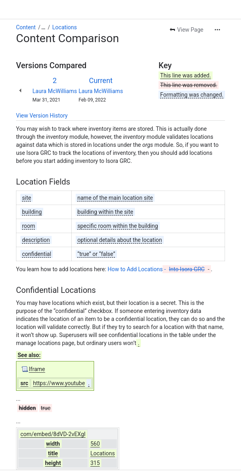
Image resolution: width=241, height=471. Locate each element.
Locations (64, 27)
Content (26, 27)
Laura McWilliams (54, 91)
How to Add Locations (157, 269)
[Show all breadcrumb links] (43, 27)
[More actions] (217, 30)
